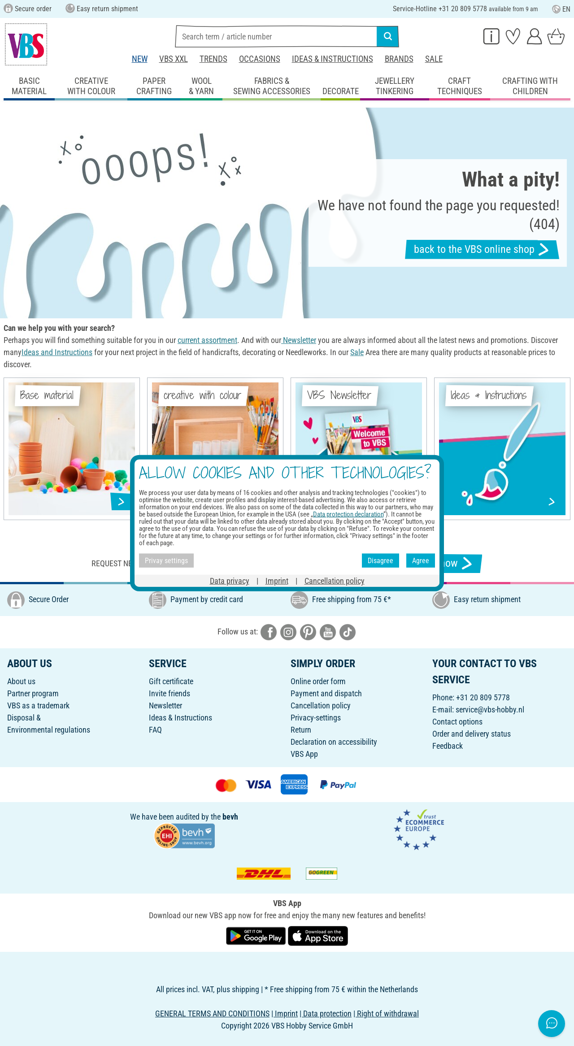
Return (301, 729)
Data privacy (229, 581)
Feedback (447, 746)
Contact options (457, 721)
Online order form (318, 681)
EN (561, 9)
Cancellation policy (321, 705)
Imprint (276, 581)
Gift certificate (171, 681)
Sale (434, 59)
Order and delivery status (471, 733)
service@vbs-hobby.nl (490, 709)
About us (21, 681)
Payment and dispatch (326, 693)
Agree (420, 560)
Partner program (33, 693)
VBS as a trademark (38, 705)
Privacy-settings (316, 717)
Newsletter (165, 705)
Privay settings (166, 560)
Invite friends (169, 693)
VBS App (304, 754)
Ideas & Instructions (332, 59)
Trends (213, 59)
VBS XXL (173, 59)
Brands (399, 59)
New (140, 59)
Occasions (259, 59)
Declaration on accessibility (334, 742)
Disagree (380, 560)
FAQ (155, 729)
